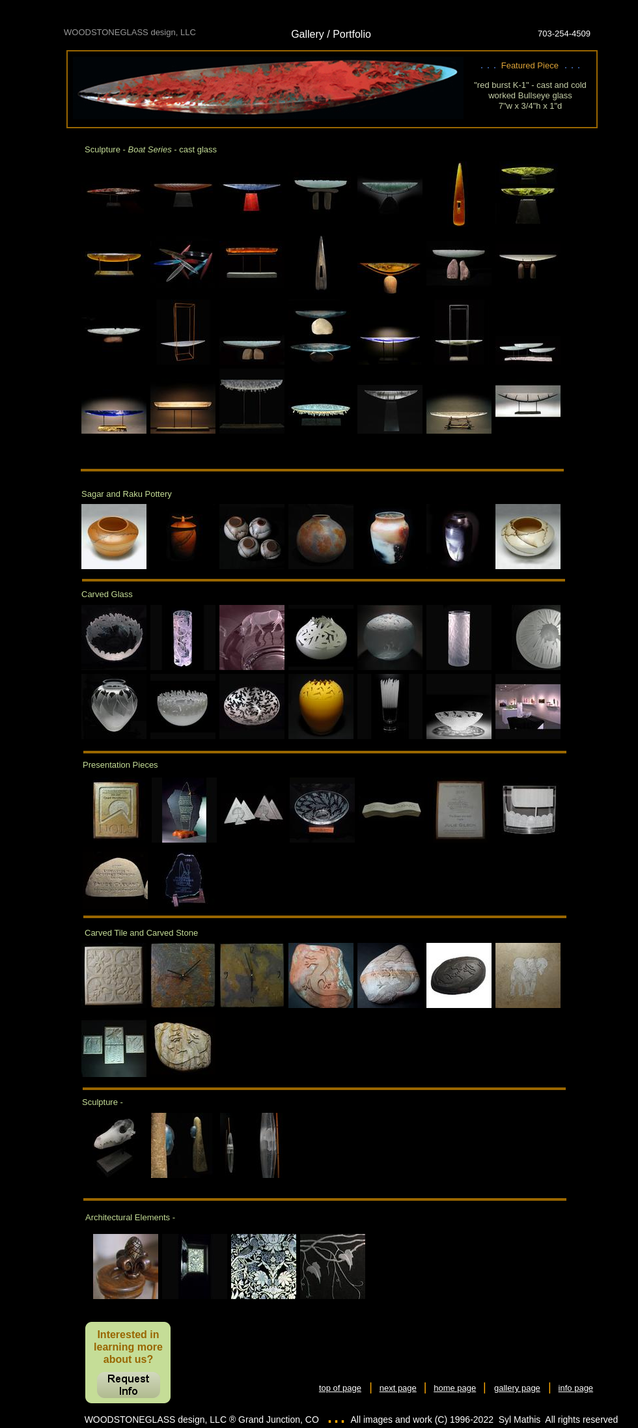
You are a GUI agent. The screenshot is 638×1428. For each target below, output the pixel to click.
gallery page (517, 1388)
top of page (340, 1388)
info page (576, 1388)
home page (455, 1388)
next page (398, 1388)
